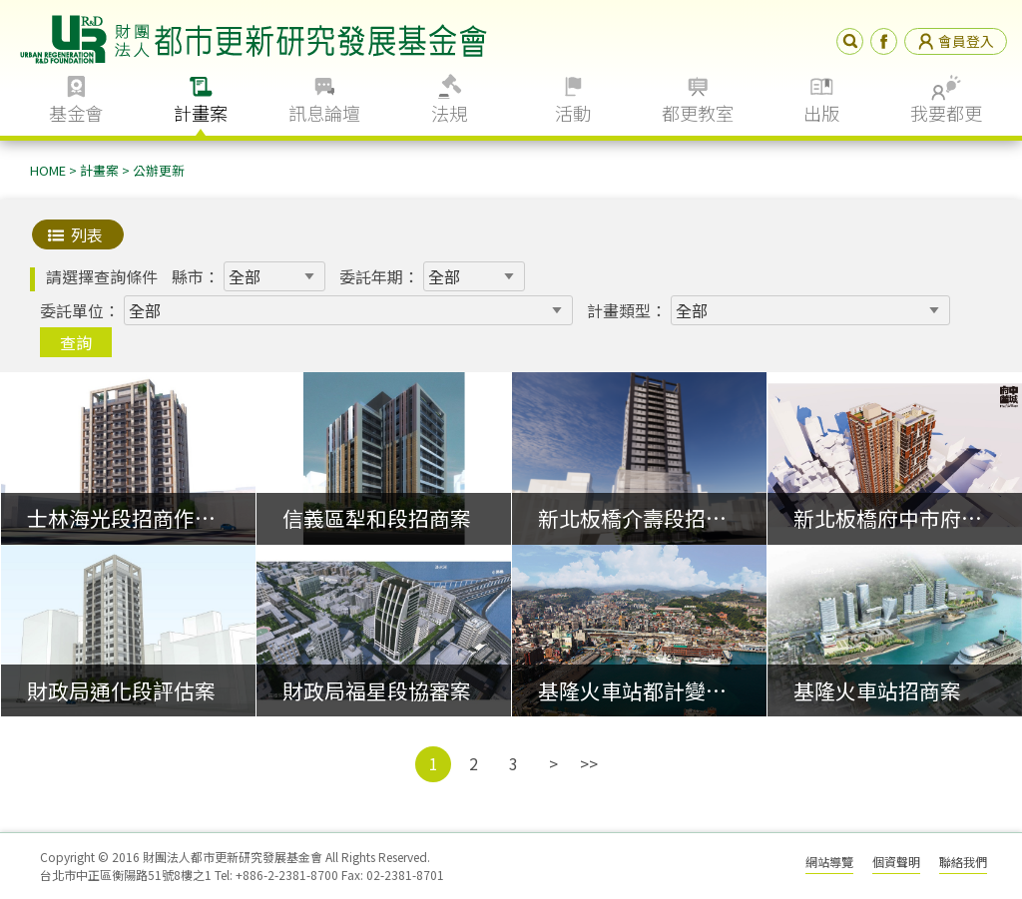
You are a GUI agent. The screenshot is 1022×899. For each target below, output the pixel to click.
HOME (48, 170)
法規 (449, 113)
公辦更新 (159, 170)
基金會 (76, 113)
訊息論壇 (324, 113)
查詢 (76, 342)
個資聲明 (896, 861)
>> (589, 763)
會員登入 (955, 41)
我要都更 (946, 113)
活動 (573, 113)
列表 (87, 234)
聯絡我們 (963, 861)
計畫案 (201, 113)
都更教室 (698, 113)
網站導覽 (829, 861)
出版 (821, 113)
